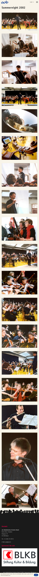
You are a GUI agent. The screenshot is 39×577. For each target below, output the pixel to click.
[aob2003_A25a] (19, 309)
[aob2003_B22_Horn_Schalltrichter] (19, 121)
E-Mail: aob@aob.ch (6, 542)
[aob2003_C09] (19, 148)
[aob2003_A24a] (19, 336)
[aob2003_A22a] (19, 363)
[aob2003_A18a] (19, 417)
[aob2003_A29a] (19, 202)
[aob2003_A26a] (19, 282)
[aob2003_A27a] (19, 255)
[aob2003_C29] (19, 175)
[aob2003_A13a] (19, 457)
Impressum (27, 572)
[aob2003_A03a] (19, 21)
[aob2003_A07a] (19, 496)
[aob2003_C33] (19, 72)
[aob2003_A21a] (19, 389)
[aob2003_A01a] (19, 96)
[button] (32, 2)
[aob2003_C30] (19, 45)
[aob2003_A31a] (19, 229)
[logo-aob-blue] (4, 2)
